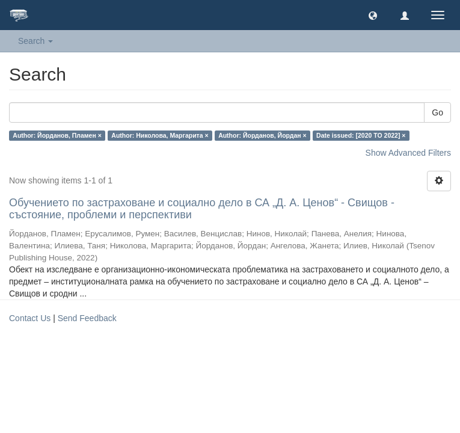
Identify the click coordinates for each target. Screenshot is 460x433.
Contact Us (30, 318)
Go (437, 112)
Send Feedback (87, 318)
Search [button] (35, 41)
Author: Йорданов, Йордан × (262, 135)
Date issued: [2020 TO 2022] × (360, 135)
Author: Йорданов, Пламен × (57, 135)
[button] (373, 15)
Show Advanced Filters (408, 153)
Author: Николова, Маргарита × (159, 135)
